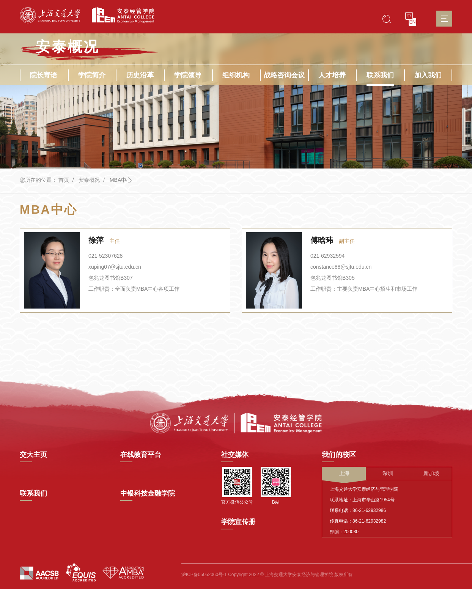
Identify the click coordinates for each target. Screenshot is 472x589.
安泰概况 (89, 180)
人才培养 (332, 75)
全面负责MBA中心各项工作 (147, 289)
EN (412, 22)
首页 (63, 180)
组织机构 (236, 75)
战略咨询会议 (284, 75)
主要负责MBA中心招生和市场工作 (377, 289)
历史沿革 (140, 75)
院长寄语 (43, 75)
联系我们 (380, 75)
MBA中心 (121, 180)
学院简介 (91, 75)
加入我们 (428, 75)
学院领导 (187, 75)
